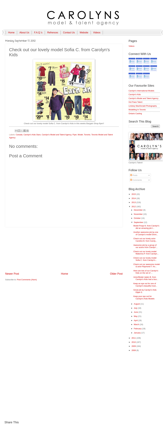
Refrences (52, 32)
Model (80, 135)
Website (84, 32)
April (136, 320)
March (137, 324)
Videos (96, 32)
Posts (133, 175)
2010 (134, 342)
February (138, 328)
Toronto (87, 135)
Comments (136, 180)
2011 (134, 338)
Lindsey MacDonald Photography (143, 106)
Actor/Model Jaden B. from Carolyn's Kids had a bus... (145, 278)
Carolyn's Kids (135, 94)
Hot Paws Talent (135, 102)
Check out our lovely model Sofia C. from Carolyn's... (145, 259)
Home (11, 32)
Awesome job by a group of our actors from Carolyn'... (145, 246)
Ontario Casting (135, 113)
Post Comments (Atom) (27, 279)
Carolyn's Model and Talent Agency (57, 135)
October (137, 218)
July (136, 308)
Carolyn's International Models (141, 91)
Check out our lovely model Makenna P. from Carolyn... (146, 252)
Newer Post (12, 273)
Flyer (75, 135)
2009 (134, 346)
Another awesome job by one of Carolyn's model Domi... (145, 233)
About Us (24, 32)
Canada (19, 135)
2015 (134, 194)
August (137, 304)
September (139, 222)
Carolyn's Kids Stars (32, 135)
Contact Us (69, 32)
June (136, 312)
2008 (134, 350)
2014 (134, 198)
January (137, 333)
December (138, 210)
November (138, 214)
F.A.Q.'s (38, 32)
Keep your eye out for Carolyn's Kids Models (143, 297)
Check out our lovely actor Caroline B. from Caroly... (145, 239)
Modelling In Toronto (137, 110)
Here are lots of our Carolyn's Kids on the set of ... (145, 272)
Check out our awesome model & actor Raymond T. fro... (146, 265)
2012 (134, 206)
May (136, 316)
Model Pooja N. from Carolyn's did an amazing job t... (146, 227)
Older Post (116, 273)
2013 (134, 202)
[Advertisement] (64, 249)
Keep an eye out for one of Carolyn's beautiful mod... (145, 284)
